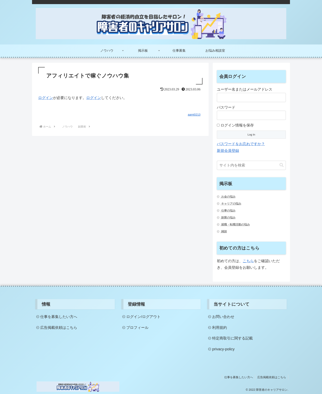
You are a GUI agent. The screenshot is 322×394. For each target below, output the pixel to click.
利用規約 (219, 328)
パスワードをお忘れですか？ (241, 144)
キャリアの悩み (230, 203)
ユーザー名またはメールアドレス (244, 89)
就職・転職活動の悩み (235, 224)
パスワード (226, 107)
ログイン (45, 98)
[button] (281, 165)
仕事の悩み (228, 210)
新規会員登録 (228, 151)
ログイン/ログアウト (143, 317)
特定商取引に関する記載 (232, 338)
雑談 (223, 231)
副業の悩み (228, 217)
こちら (248, 261)
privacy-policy (223, 349)
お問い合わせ (223, 317)
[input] (251, 165)
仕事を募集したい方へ (58, 317)
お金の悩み (228, 196)
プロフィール (137, 328)
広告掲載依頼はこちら (58, 328)
